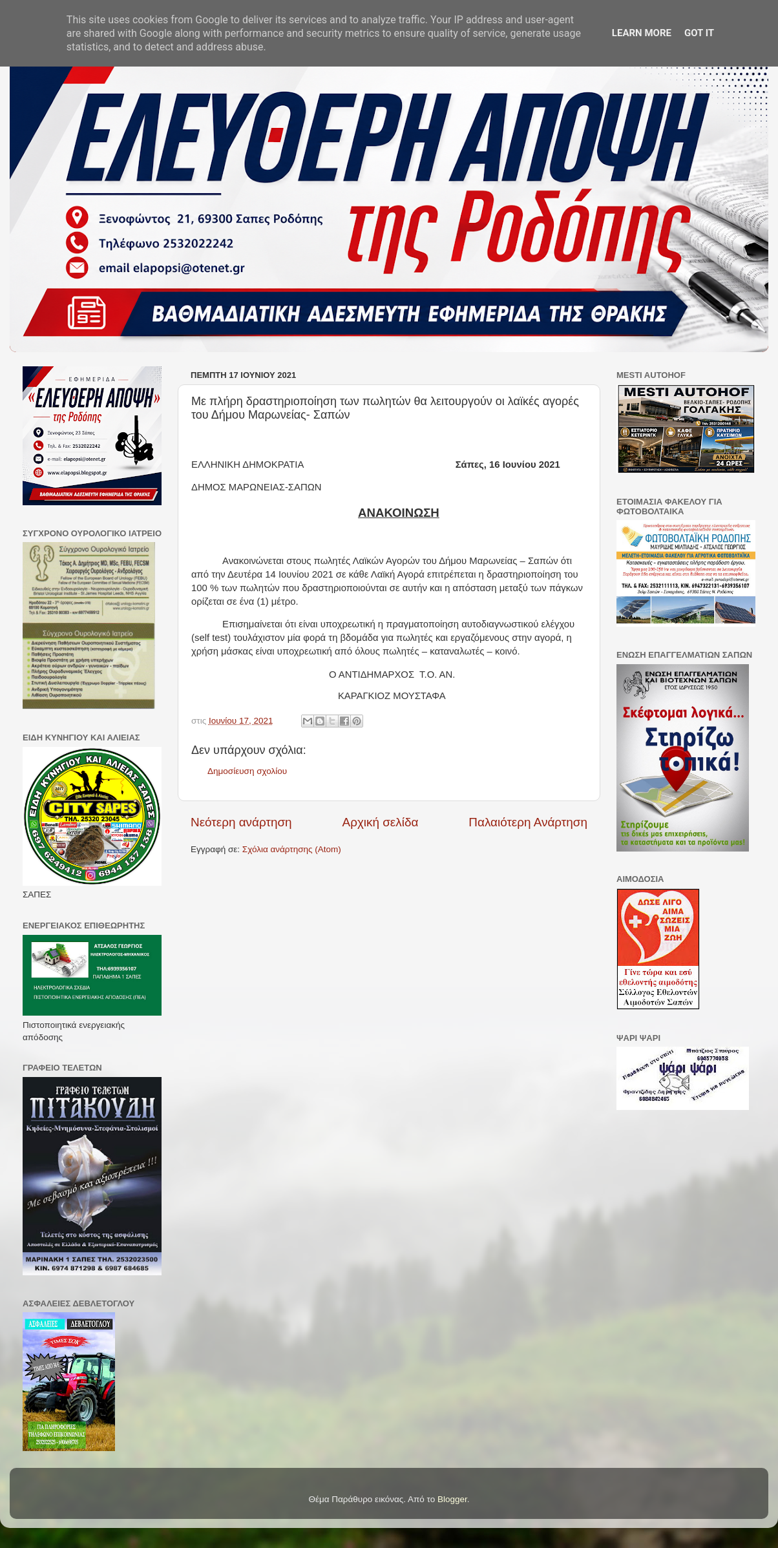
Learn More (641, 33)
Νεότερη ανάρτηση (241, 822)
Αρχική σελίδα (380, 822)
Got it (699, 33)
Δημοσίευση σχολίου (247, 771)
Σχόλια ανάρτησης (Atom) (291, 849)
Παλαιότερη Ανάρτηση (527, 822)
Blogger (452, 1499)
